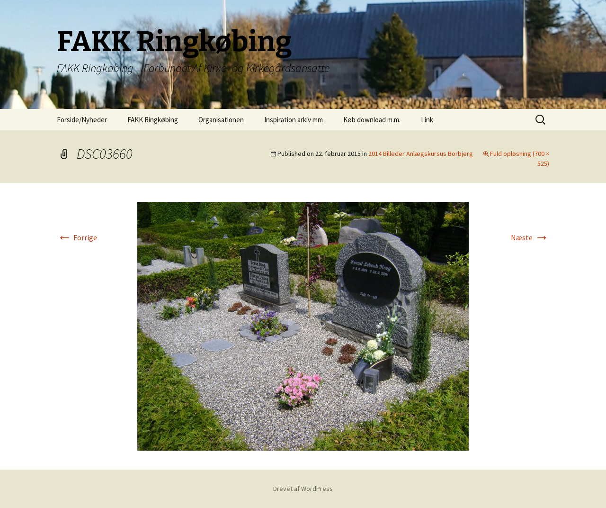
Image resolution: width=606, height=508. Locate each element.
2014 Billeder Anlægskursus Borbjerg (420, 153)
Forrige (77, 237)
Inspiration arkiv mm (293, 119)
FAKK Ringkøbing (152, 119)
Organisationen (221, 119)
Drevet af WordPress (303, 488)
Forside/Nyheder (82, 119)
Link (427, 119)
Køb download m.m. (372, 119)
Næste (530, 237)
